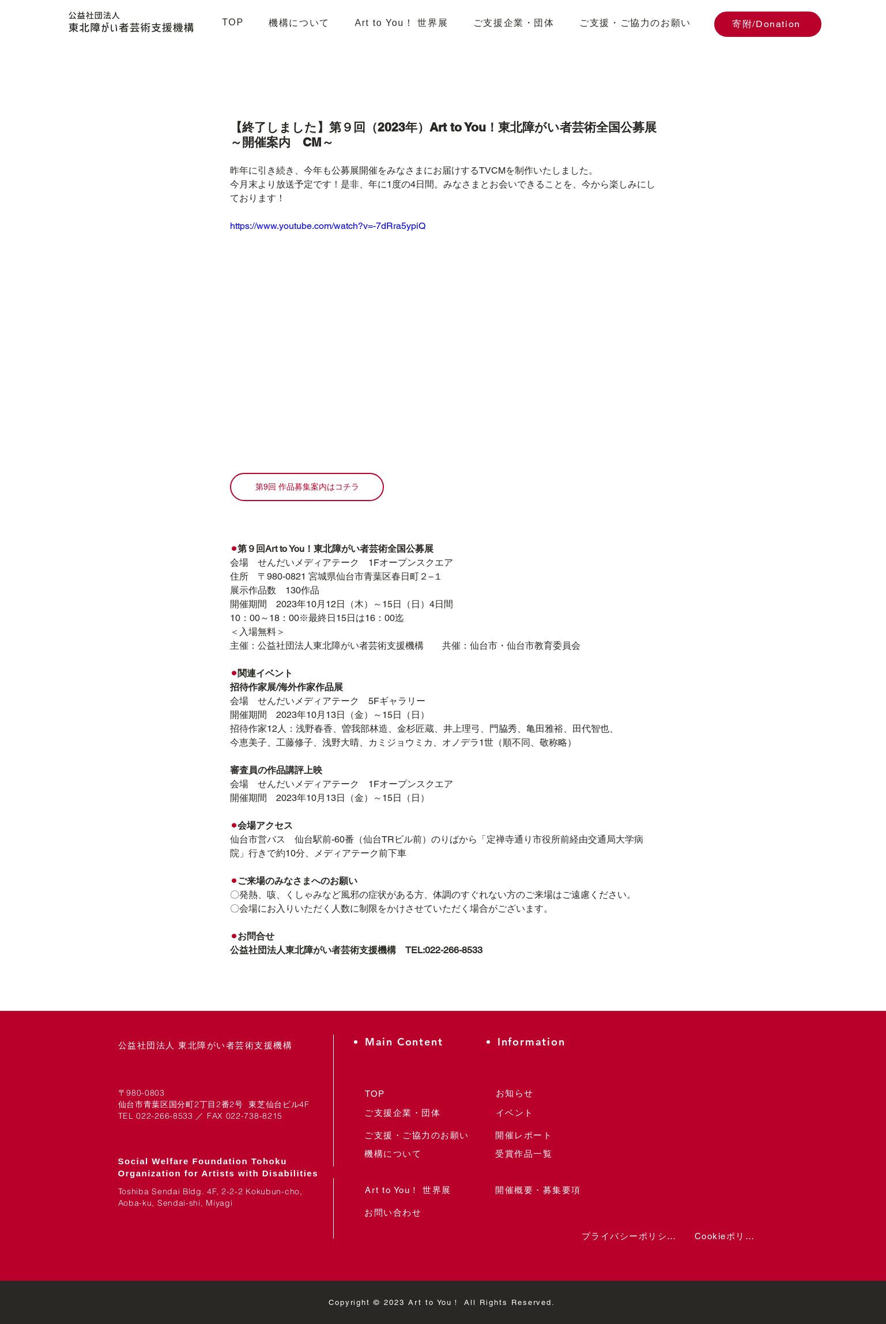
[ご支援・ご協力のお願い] (417, 1135)
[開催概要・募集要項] (538, 1190)
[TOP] (375, 1093)
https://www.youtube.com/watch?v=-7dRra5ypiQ (327, 225)
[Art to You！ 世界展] (408, 1190)
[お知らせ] (514, 1093)
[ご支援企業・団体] (403, 1113)
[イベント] (514, 1113)
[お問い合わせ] (393, 1213)
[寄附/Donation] (767, 24)
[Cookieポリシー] (729, 1236)
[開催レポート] (524, 1135)
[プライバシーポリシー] (629, 1236)
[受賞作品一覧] (524, 1154)
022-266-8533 (164, 1116)
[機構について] (393, 1154)
